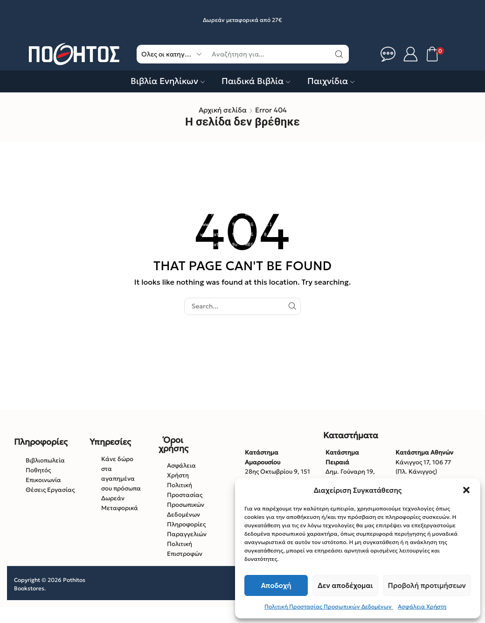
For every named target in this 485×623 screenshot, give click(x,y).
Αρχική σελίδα (223, 109)
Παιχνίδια (330, 81)
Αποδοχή (276, 585)
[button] (466, 490)
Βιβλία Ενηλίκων (168, 81)
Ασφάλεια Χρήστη (422, 606)
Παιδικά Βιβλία (256, 81)
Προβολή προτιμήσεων (427, 585)
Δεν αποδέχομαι (345, 585)
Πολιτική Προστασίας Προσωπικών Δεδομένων (328, 606)
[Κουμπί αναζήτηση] (339, 54)
